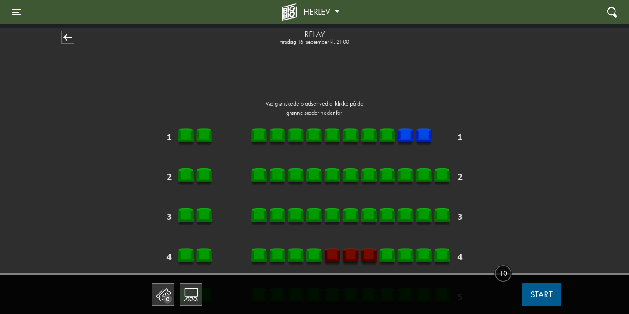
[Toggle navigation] (17, 12)
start (541, 294)
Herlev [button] (318, 11)
